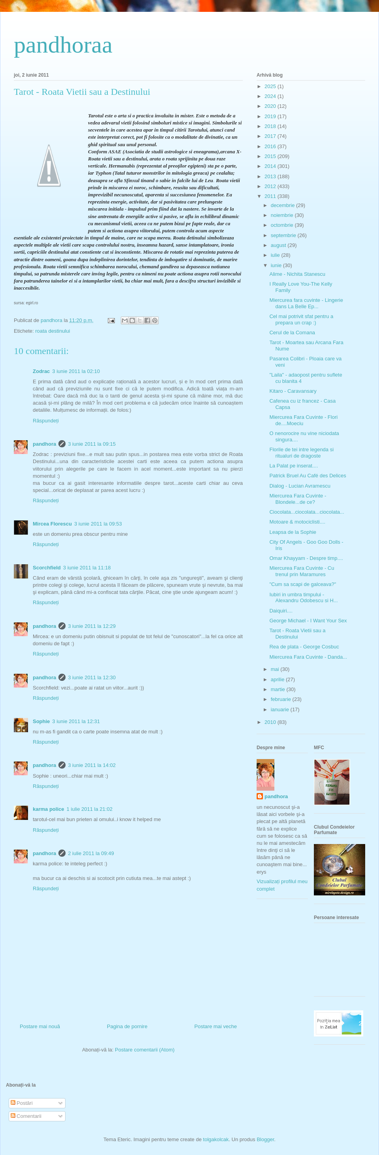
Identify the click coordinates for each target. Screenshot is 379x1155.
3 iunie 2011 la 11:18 (87, 568)
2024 (271, 96)
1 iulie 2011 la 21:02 (90, 809)
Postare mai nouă (40, 1026)
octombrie (283, 225)
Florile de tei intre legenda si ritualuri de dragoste (301, 453)
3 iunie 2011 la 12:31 (76, 721)
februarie (282, 699)
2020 (271, 106)
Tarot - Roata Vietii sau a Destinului (297, 633)
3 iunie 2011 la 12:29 (92, 626)
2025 (271, 86)
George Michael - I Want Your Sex (308, 621)
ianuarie (281, 709)
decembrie (283, 205)
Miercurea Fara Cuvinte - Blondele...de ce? (297, 499)
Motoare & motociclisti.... (297, 522)
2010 (271, 722)
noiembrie (283, 215)
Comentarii (26, 1116)
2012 (271, 186)
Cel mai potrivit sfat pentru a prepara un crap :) (301, 319)
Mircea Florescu (52, 524)
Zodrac (41, 371)
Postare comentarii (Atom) (144, 1050)
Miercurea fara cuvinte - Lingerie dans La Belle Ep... (306, 303)
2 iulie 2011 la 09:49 (91, 853)
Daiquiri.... (281, 611)
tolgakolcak (216, 1139)
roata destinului (52, 331)
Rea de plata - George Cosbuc (304, 647)
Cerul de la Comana (292, 332)
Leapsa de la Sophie (292, 532)
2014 (271, 166)
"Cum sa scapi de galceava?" (302, 584)
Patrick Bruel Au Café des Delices (307, 476)
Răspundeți (46, 421)
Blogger (265, 1139)
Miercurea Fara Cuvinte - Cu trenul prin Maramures (301, 571)
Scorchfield (47, 568)
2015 (271, 156)
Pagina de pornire (127, 1026)
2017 (271, 136)
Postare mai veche (215, 1026)
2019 (271, 116)
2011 (271, 196)
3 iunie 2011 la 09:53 (98, 524)
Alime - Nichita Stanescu (297, 274)
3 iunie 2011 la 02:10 (76, 371)
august (279, 245)
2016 (271, 146)
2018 (271, 126)
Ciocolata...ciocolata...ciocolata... (306, 512)
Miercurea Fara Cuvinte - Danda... (308, 657)
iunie (277, 265)
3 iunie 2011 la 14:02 (92, 765)
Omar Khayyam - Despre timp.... (306, 558)
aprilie (278, 679)
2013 (271, 176)
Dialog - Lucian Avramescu (299, 486)
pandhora (44, 444)
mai (276, 669)
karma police (48, 809)
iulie (276, 255)
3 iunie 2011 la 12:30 (92, 677)
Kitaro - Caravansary (292, 391)
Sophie (41, 721)
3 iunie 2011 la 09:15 (92, 444)
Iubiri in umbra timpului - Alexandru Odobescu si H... (303, 598)
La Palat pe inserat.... (293, 466)
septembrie (284, 235)
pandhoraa (63, 45)
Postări (22, 1103)
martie (279, 689)
